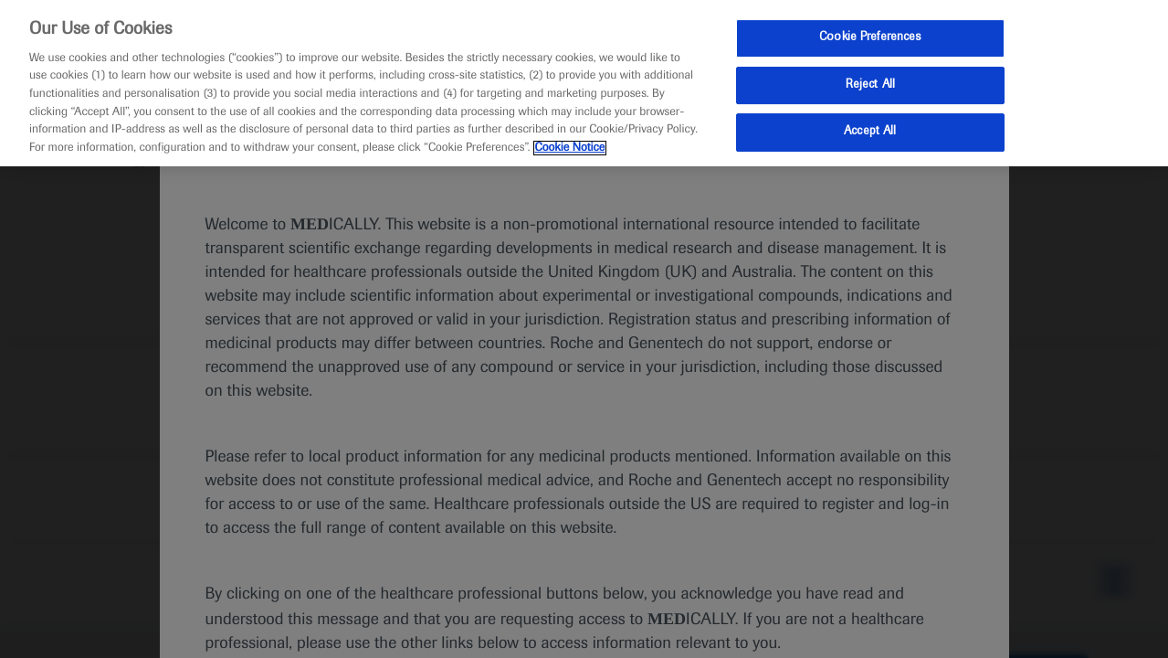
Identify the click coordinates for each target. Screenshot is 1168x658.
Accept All (870, 131)
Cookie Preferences (870, 37)
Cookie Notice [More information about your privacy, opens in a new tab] (570, 148)
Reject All (870, 85)
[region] (584, 83)
